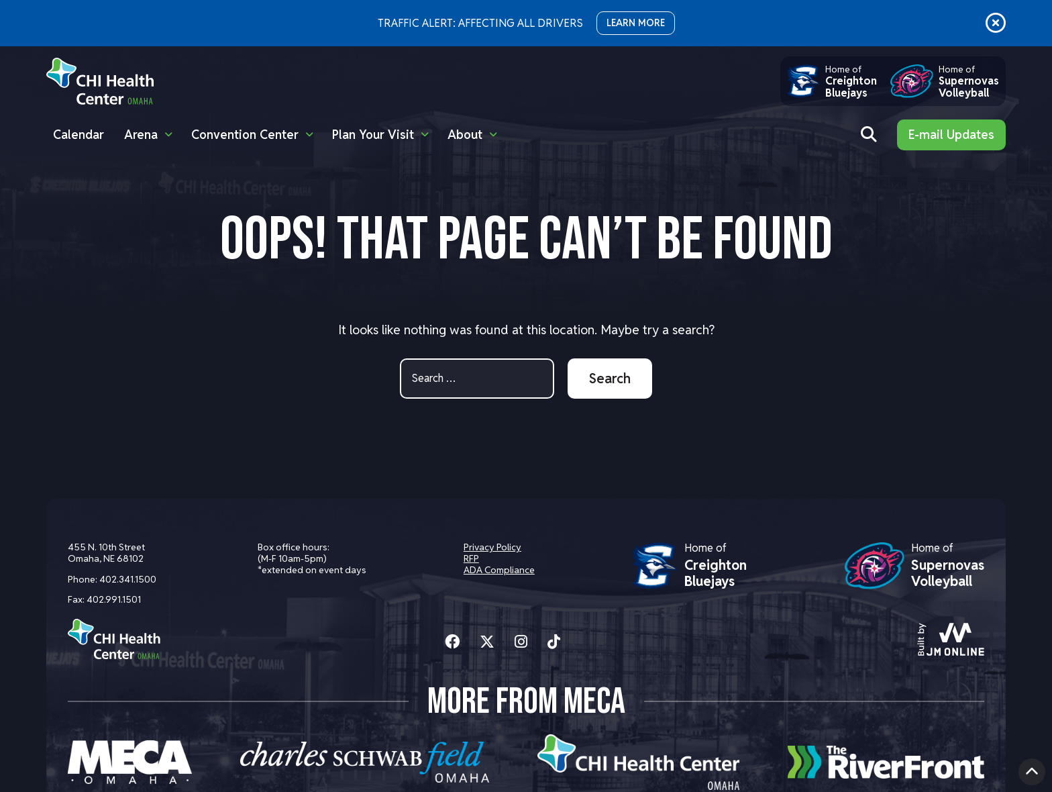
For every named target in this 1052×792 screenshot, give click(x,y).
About (465, 134)
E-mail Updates (951, 134)
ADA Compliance (499, 570)
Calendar (78, 134)
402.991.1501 (114, 599)
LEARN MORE (636, 23)
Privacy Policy (492, 547)
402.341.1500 (127, 579)
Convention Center (245, 134)
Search (610, 378)
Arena (141, 134)
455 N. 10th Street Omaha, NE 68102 (106, 552)
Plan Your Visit (373, 134)
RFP (471, 558)
